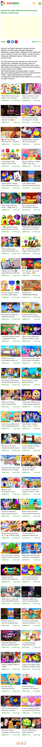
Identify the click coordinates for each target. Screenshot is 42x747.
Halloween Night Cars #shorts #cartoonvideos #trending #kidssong (30, 601)
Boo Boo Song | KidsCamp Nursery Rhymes (8, 688)
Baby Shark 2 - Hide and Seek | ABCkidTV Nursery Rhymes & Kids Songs (10, 601)
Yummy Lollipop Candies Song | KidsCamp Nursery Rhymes (31, 710)
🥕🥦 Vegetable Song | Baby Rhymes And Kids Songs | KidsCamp (10, 229)
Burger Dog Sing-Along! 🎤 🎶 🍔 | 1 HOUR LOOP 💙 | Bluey (10, 535)
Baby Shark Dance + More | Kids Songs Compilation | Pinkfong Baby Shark (31, 360)
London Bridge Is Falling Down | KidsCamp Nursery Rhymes (30, 448)
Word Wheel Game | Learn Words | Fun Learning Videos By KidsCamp (11, 98)
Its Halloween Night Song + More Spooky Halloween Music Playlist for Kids (31, 404)
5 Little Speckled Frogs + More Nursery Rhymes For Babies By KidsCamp (31, 579)
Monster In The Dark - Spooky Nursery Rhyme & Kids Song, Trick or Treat (10, 448)
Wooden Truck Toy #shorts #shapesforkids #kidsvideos (10, 623)
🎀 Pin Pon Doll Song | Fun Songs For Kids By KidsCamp (30, 120)
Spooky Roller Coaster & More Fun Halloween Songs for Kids (30, 141)
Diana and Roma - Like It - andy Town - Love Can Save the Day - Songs (31, 98)
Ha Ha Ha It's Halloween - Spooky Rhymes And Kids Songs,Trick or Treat (11, 382)
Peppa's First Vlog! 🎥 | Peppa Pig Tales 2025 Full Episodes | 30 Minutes (10, 273)
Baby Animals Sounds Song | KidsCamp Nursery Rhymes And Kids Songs (31, 513)
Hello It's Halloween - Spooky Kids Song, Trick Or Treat (10, 251)
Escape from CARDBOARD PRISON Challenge (30, 295)
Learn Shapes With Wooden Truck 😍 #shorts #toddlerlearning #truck (31, 185)
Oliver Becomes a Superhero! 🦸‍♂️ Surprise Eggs (30, 688)
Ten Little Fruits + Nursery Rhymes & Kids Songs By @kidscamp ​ (11, 557)
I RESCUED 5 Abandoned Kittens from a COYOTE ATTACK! (31, 229)
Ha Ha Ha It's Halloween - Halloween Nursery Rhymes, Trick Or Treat (10, 316)
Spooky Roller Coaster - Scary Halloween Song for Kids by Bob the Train (10, 185)
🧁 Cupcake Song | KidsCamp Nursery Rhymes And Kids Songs (30, 645)
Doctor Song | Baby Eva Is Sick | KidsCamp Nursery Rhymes (11, 426)
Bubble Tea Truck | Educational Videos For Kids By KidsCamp (10, 360)
